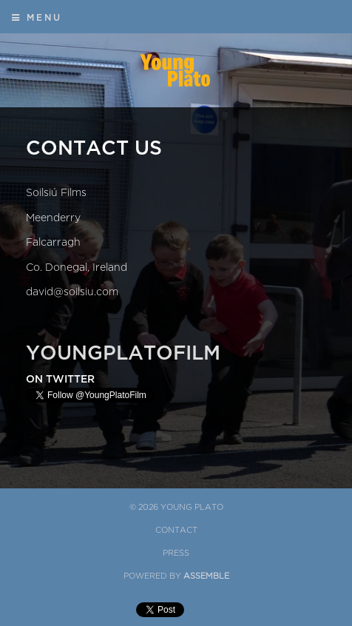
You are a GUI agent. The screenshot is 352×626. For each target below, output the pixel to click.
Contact (176, 530)
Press (176, 553)
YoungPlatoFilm (123, 353)
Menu (37, 17)
